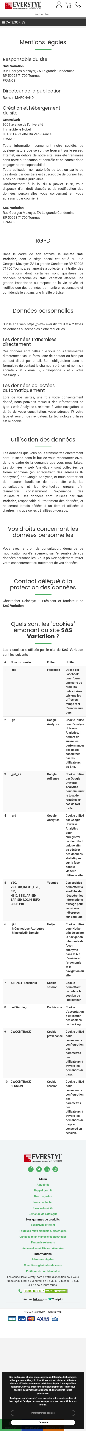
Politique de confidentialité (43, 1271)
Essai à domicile (43, 1208)
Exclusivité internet (43, 1225)
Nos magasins (43, 1196)
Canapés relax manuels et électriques (43, 1236)
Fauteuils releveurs (43, 1242)
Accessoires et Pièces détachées (43, 1248)
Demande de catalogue (43, 1214)
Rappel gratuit (43, 1190)
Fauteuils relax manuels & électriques (42, 1231)
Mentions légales (43, 1259)
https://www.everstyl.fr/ (44, 324)
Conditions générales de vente (43, 1265)
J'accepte (43, 1422)
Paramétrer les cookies (43, 1413)
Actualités (43, 1184)
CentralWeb (55, 1311)
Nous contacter (43, 1202)
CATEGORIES (13, 22)
